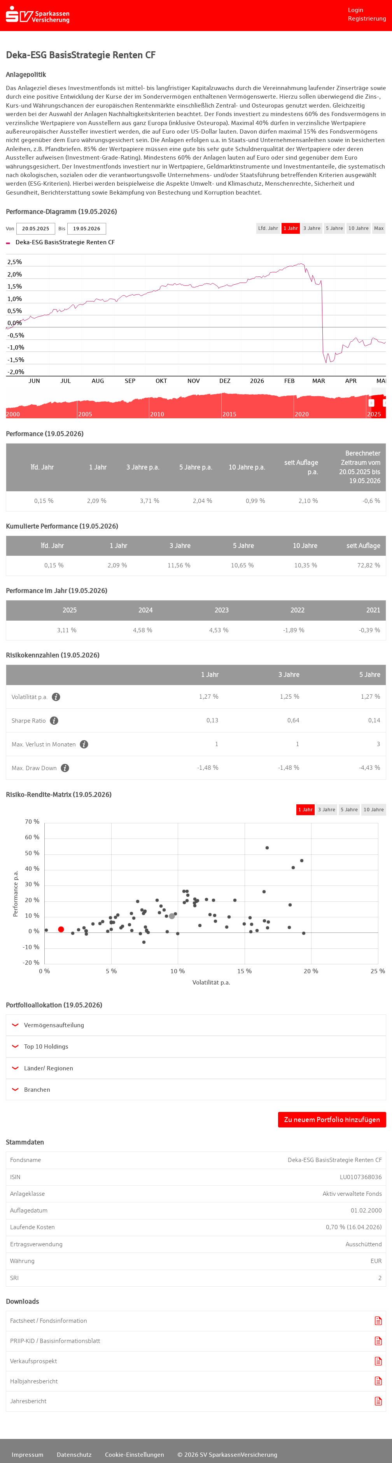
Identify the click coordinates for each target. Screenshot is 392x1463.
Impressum (28, 1454)
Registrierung (367, 18)
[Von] (35, 229)
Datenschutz (74, 1454)
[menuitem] (378, 402)
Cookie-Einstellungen (134, 1454)
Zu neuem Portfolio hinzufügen (332, 1119)
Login (355, 10)
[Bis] (86, 229)
